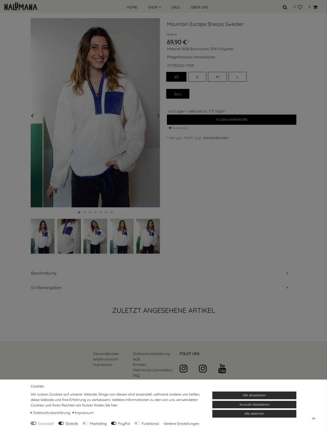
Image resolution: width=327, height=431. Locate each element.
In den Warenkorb (231, 120)
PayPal (124, 423)
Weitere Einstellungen (181, 423)
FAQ (136, 375)
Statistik (71, 423)
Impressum (102, 364)
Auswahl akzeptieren (254, 404)
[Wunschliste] (298, 6)
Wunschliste (178, 128)
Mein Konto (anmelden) (152, 370)
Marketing (98, 423)
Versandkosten (215, 137)
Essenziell (46, 423)
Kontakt (139, 364)
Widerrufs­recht (105, 359)
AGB (136, 359)
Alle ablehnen (254, 413)
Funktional (150, 423)
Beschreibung (43, 273)
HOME (132, 7)
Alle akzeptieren (254, 395)
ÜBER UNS (199, 7)
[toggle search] (285, 6)
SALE (176, 7)
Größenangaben (46, 287)
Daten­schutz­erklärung (151, 353)
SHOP (154, 7)
